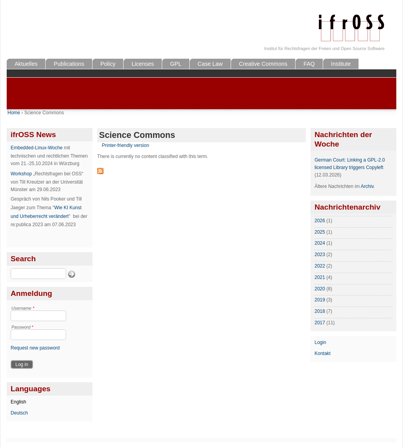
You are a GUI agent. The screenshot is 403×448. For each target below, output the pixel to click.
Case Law (210, 64)
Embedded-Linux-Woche (37, 148)
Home (13, 112)
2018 (319, 311)
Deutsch (19, 413)
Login (320, 342)
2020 (319, 289)
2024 (319, 243)
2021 (319, 277)
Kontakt (322, 353)
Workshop (21, 174)
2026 (319, 220)
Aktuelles (26, 64)
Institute (341, 64)
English (18, 402)
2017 (319, 322)
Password (22, 327)
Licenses (142, 64)
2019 (319, 300)
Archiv (367, 186)
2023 (319, 254)
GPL (175, 64)
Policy (107, 64)
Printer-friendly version (125, 145)
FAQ (309, 64)
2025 (319, 232)
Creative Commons (263, 64)
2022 (319, 266)
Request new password (35, 348)
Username (22, 308)
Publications (69, 64)
